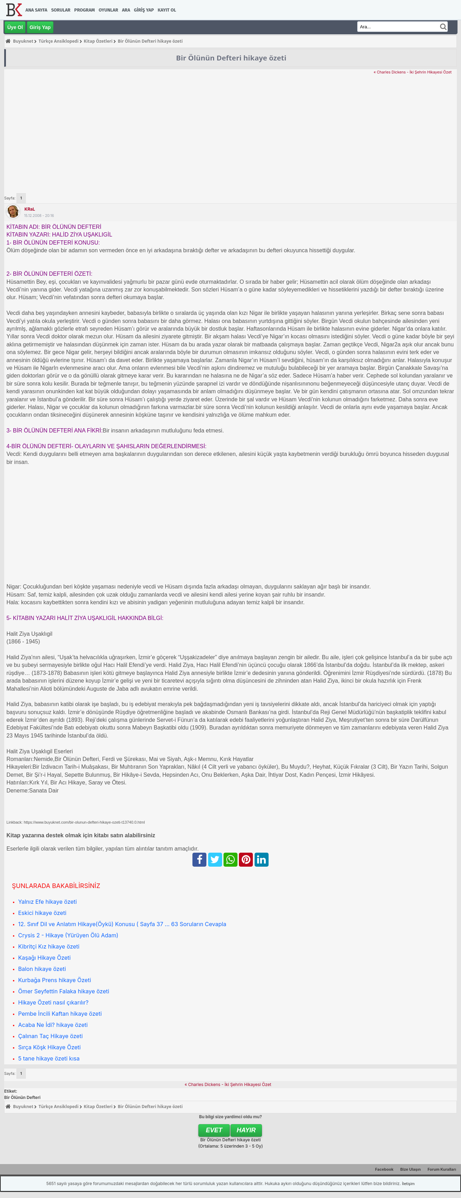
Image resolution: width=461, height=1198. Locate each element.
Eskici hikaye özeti (42, 912)
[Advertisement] (230, 128)
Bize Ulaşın (410, 1169)
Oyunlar (108, 10)
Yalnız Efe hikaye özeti (47, 901)
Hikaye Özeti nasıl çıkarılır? (53, 1002)
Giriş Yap (144, 10)
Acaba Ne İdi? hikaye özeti (53, 1024)
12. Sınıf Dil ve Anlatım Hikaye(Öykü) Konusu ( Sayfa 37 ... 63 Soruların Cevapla (122, 924)
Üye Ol (15, 27)
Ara (126, 10)
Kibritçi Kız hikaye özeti (48, 946)
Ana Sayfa (36, 10)
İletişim (408, 1183)
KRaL (29, 209)
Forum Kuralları (441, 1169)
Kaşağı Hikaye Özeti (44, 957)
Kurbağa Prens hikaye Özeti (54, 980)
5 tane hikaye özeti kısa (49, 1058)
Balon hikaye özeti (42, 968)
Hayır (246, 1130)
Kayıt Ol (167, 10)
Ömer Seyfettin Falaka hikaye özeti (63, 991)
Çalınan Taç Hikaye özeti (50, 1036)
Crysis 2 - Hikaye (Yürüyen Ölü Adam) (68, 935)
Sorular (60, 10)
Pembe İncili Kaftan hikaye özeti (60, 1013)
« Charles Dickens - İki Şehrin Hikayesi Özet (413, 72)
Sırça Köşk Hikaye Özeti (49, 1047)
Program (84, 10)
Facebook (384, 1169)
